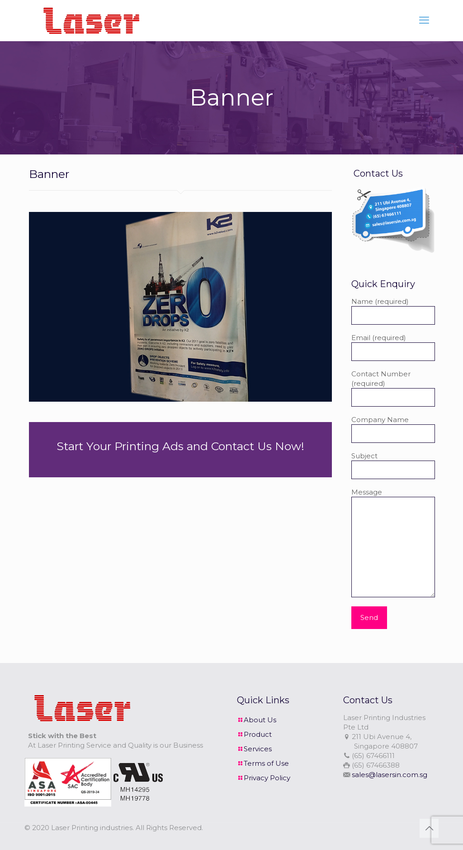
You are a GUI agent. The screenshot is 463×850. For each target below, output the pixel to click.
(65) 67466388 (376, 765)
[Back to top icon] (429, 828)
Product (258, 734)
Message (393, 542)
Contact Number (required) (393, 388)
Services (258, 748)
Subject (393, 465)
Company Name (393, 429)
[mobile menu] (424, 20)
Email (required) (393, 347)
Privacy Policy (267, 777)
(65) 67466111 (373, 755)
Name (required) (393, 311)
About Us (260, 720)
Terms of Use (266, 763)
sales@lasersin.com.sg (389, 774)
